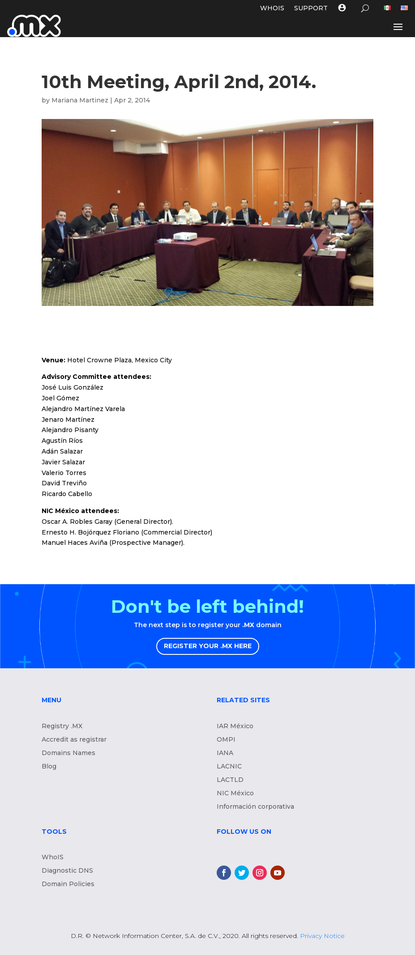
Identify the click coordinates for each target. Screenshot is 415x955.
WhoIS (53, 857)
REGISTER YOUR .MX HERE (208, 646)
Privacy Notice (322, 936)
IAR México (235, 726)
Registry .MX (62, 726)
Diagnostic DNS (67, 870)
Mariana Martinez (79, 100)
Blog (49, 766)
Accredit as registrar (74, 739)
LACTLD (230, 780)
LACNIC (229, 766)
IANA (225, 753)
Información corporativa (255, 807)
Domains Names (68, 753)
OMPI (226, 739)
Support (311, 8)
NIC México (235, 793)
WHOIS (272, 8)
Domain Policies (68, 884)
